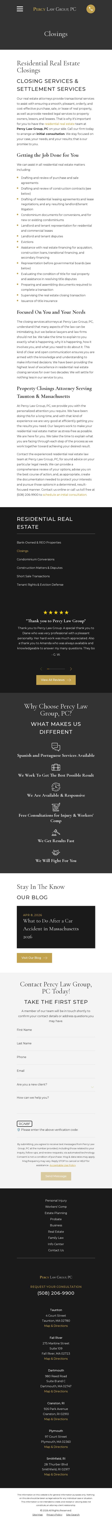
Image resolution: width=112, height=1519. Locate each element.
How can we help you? (33, 1097)
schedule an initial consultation (65, 494)
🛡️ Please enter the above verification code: (47, 1129)
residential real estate (60, 124)
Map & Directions (56, 1326)
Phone (21, 1057)
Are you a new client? (32, 1084)
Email (21, 1070)
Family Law (56, 1238)
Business (56, 1225)
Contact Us (56, 1250)
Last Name (24, 1043)
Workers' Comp (56, 1206)
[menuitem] (56, 542)
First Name (24, 1030)
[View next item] (71, 669)
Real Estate (56, 1231)
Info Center (56, 1244)
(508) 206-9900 (28, 494)
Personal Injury (56, 1200)
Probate (56, 1219)
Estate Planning (56, 1213)
